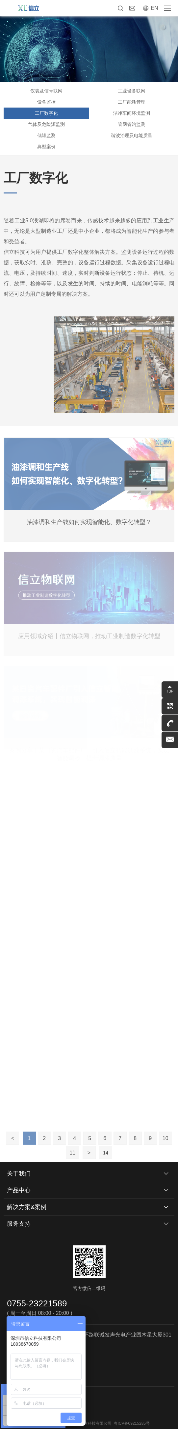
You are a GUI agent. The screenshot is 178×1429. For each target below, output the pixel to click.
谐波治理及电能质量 (131, 135)
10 (165, 1147)
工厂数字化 (46, 113)
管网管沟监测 (131, 124)
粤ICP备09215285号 (132, 1423)
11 (72, 1161)
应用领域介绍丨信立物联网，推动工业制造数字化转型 (89, 636)
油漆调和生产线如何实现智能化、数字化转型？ (89, 522)
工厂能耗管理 (131, 102)
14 (105, 1161)
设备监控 (46, 102)
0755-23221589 (37, 1303)
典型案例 (46, 146)
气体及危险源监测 (46, 124)
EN (154, 8)
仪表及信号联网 (46, 90)
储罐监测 (46, 135)
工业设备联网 (131, 90)
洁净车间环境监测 (131, 113)
